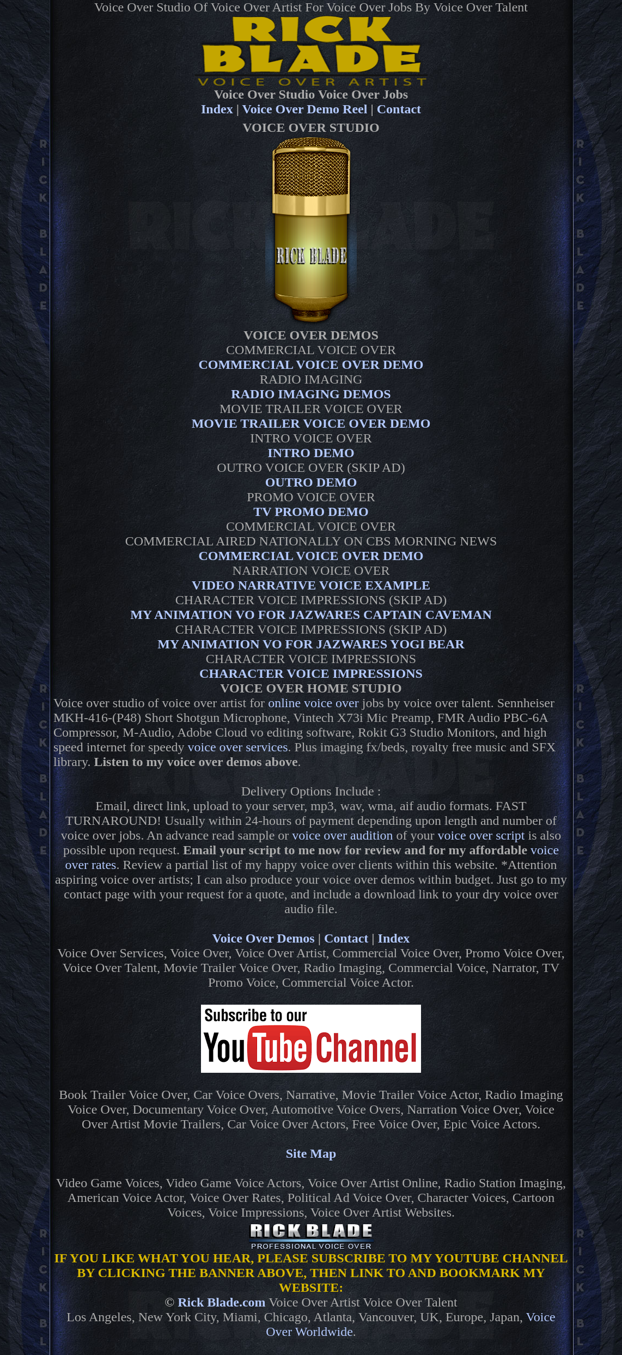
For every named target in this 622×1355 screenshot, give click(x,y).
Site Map (311, 1153)
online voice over (313, 703)
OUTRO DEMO (311, 482)
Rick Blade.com (221, 1302)
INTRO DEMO (310, 453)
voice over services (238, 747)
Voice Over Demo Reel (305, 109)
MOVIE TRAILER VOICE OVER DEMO (311, 423)
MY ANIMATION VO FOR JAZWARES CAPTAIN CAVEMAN (311, 614)
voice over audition (342, 835)
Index (217, 109)
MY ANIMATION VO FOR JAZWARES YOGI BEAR (311, 644)
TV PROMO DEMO (311, 512)
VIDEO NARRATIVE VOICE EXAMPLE (311, 585)
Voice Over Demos (263, 938)
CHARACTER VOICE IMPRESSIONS (311, 673)
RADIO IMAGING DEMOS (311, 394)
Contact (399, 109)
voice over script (481, 835)
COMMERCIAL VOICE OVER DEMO (310, 364)
